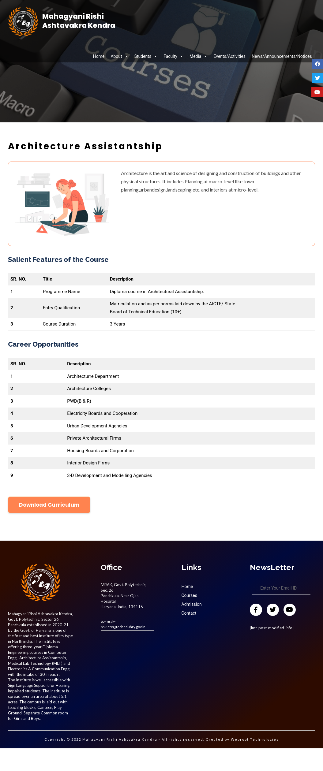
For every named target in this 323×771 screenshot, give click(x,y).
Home (99, 56)
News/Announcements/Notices (282, 56)
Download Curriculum (49, 504)
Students (145, 56)
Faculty (173, 56)
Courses (189, 595)
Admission (192, 604)
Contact (189, 613)
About (119, 56)
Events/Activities (229, 56)
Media (199, 56)
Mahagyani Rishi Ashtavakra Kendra (78, 21)
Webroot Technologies (255, 739)
